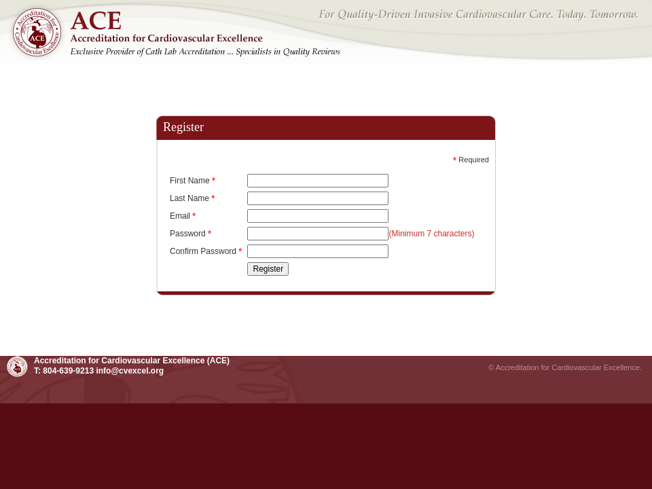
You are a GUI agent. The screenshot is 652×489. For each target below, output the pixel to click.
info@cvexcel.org (130, 371)
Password (190, 233)
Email (183, 216)
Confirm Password (206, 251)
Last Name (192, 198)
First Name (192, 180)
